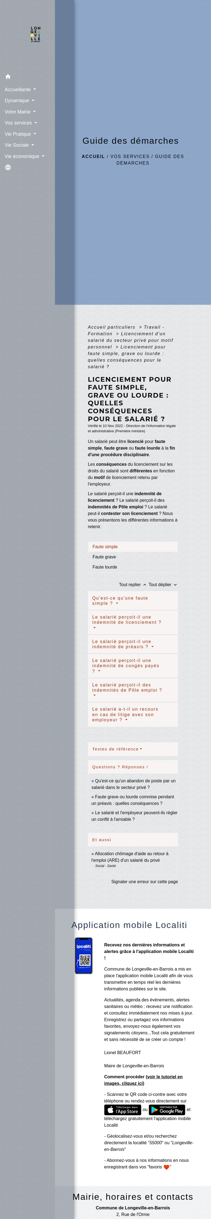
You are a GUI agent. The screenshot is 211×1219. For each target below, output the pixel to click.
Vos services (130, 156)
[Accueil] (27, 35)
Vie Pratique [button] (18, 134)
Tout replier (134, 584)
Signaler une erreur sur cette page (144, 881)
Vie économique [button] (22, 156)
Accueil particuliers (112, 327)
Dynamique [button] (17, 100)
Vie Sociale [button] (17, 145)
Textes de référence (115, 749)
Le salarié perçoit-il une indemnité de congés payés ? (126, 665)
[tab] (133, 546)
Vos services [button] (18, 122)
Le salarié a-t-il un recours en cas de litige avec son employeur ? (125, 714)
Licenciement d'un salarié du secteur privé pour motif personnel (130, 340)
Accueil (93, 156)
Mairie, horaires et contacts (133, 1197)
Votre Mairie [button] (17, 111)
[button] (27, 77)
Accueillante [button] (18, 89)
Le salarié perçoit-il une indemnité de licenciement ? (127, 620)
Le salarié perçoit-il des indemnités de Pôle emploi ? (127, 687)
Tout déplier (163, 584)
